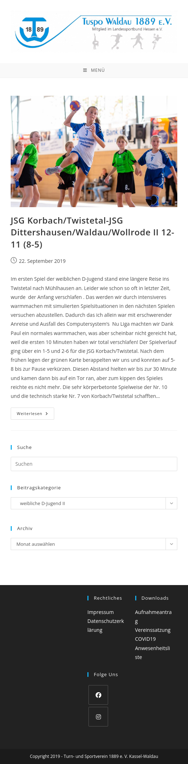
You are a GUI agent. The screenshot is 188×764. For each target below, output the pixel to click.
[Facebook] (98, 695)
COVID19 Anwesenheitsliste (152, 647)
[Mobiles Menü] (94, 70)
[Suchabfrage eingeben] (94, 464)
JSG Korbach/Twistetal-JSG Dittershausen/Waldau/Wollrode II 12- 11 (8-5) (92, 232)
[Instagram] (98, 716)
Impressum (100, 612)
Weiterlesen (35, 415)
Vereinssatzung (153, 629)
